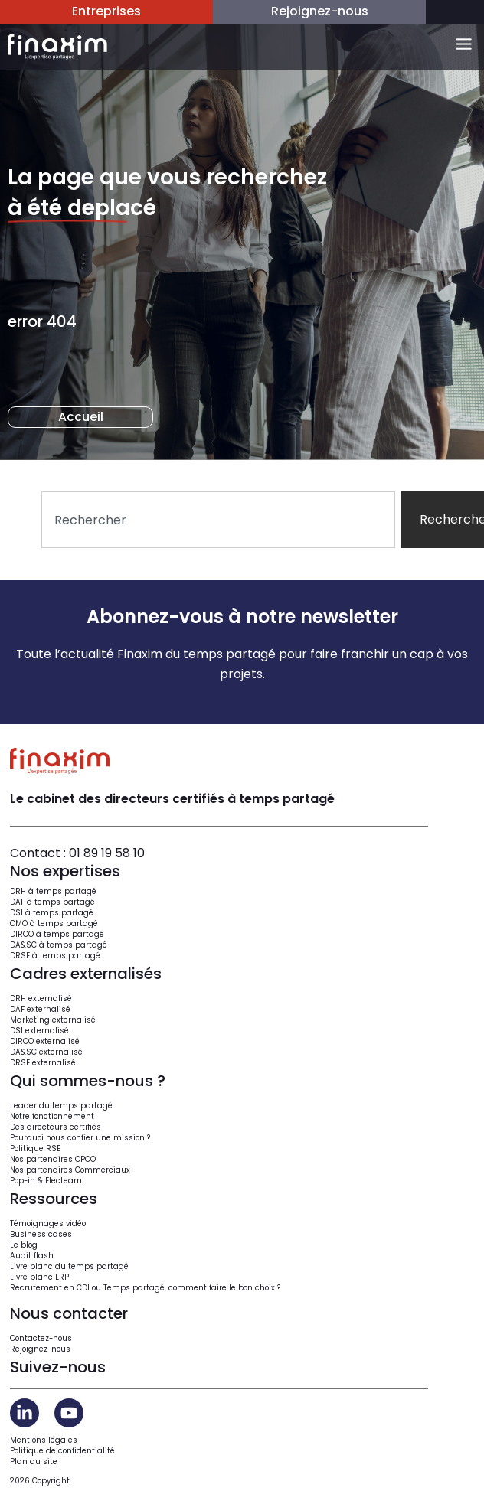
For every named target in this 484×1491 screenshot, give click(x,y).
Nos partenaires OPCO (53, 1159)
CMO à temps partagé (54, 923)
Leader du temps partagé (61, 1106)
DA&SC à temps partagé (58, 945)
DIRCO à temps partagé (57, 934)
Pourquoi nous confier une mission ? (80, 1138)
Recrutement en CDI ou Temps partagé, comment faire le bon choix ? (145, 1288)
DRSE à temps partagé (55, 956)
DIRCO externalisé (45, 1041)
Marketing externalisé (53, 1020)
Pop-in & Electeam (46, 1181)
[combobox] (218, 519)
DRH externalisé (41, 998)
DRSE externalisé (43, 1063)
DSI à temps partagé (51, 913)
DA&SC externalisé (46, 1052)
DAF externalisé (40, 1009)
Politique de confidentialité (62, 1451)
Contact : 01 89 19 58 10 (77, 853)
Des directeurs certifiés (55, 1127)
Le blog (24, 1245)
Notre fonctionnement (52, 1116)
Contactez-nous (41, 1338)
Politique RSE (35, 1148)
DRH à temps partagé (53, 891)
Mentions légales (43, 1440)
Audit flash (32, 1256)
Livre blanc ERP (39, 1277)
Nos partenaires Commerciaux (70, 1170)
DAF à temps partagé (52, 902)
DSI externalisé (39, 1031)
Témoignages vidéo (48, 1223)
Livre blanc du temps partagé (69, 1266)
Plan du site (33, 1462)
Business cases (41, 1234)
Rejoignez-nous (40, 1349)
